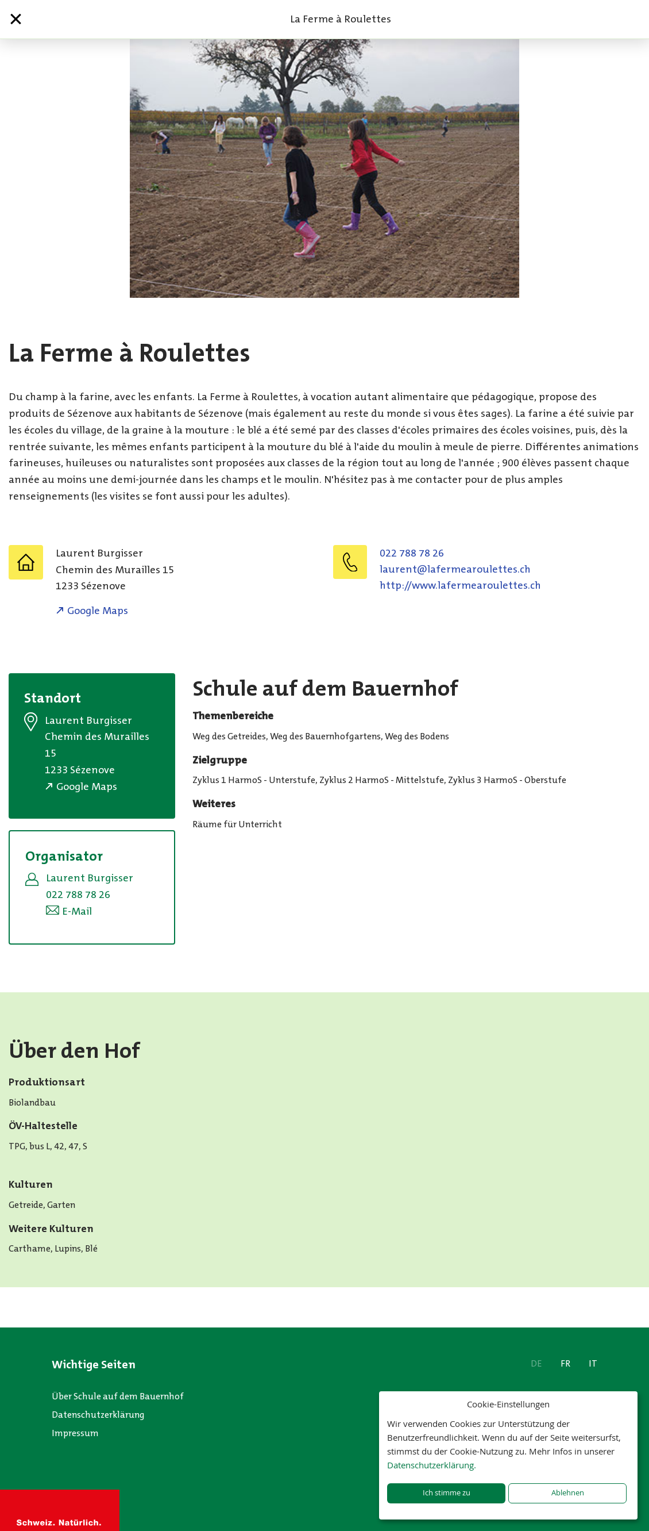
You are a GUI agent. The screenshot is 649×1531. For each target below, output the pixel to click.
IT (593, 1363)
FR (565, 1363)
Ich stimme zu (446, 1493)
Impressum (75, 1433)
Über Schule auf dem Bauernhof (118, 1396)
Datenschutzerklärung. (431, 1465)
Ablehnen (567, 1493)
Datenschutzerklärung (98, 1415)
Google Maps (97, 610)
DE (536, 1363)
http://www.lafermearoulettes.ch (460, 585)
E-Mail (77, 911)
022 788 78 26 (412, 553)
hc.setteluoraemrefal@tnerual (455, 569)
